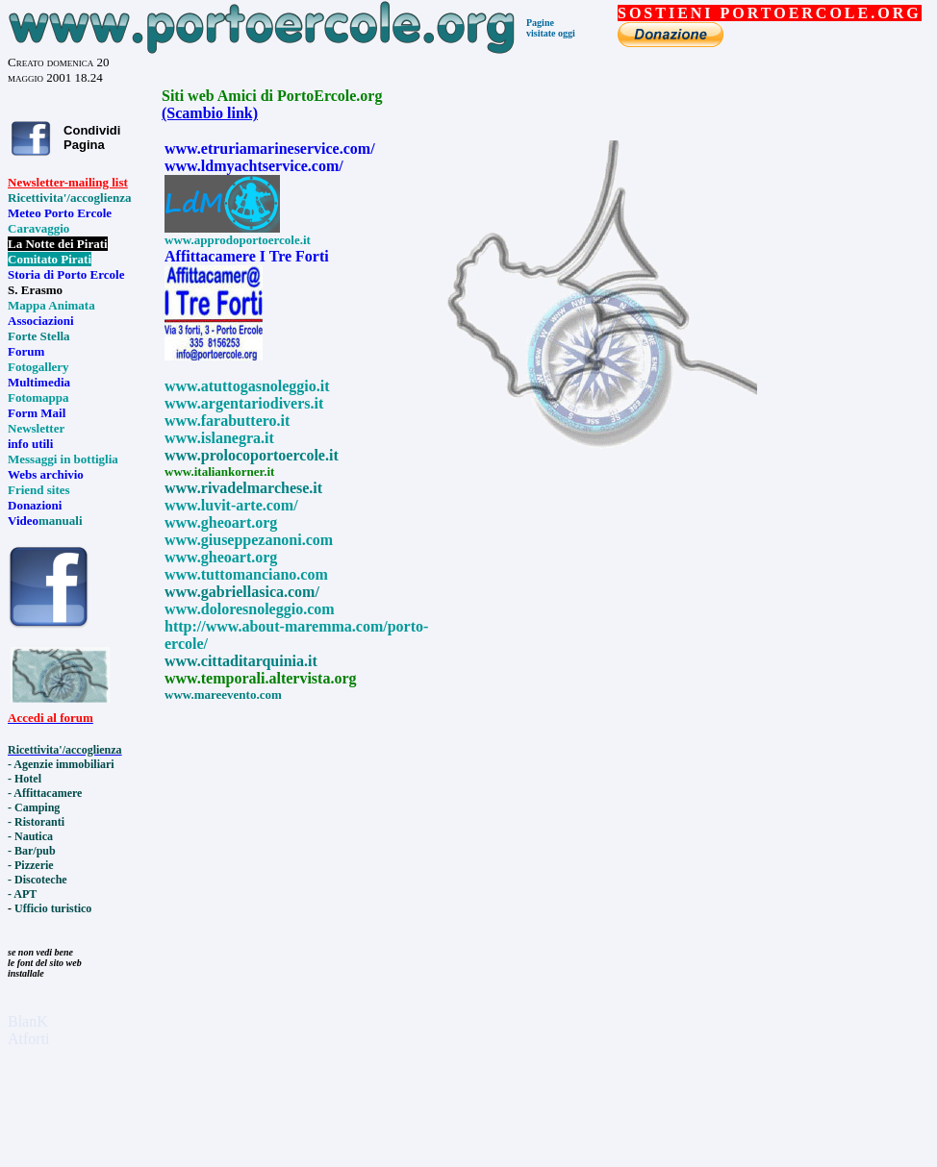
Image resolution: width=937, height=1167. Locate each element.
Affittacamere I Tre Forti (247, 256)
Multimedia (39, 382)
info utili (30, 443)
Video (23, 520)
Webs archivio (46, 474)
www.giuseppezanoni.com (249, 540)
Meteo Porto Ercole (60, 213)
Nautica (33, 836)
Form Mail (36, 413)
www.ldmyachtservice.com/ (254, 166)
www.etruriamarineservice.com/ (270, 148)
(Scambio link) (210, 113)
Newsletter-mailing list (68, 182)
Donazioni (35, 505)
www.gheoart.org (221, 557)
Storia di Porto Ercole (66, 274)
